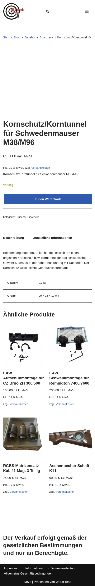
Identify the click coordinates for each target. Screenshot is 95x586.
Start (6, 37)
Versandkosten (40, 167)
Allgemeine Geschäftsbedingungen (28, 573)
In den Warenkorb (48, 199)
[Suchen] (47, 11)
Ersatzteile (46, 37)
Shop (16, 37)
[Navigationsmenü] (87, 11)
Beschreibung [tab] (13, 237)
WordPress (63, 581)
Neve (27, 581)
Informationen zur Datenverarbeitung (50, 568)
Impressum (11, 568)
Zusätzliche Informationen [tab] (52, 237)
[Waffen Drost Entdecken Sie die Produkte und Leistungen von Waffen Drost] (13, 11)
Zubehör (29, 37)
